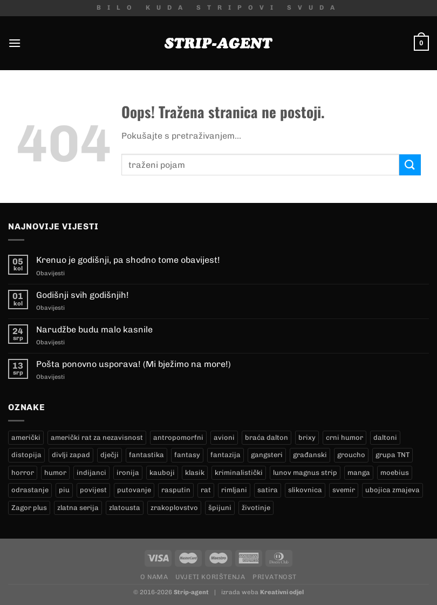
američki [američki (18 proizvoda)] (25, 437)
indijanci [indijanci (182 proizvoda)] (91, 472)
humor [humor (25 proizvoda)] (55, 472)
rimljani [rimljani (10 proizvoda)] (234, 490)
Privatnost (274, 577)
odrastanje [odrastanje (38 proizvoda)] (30, 490)
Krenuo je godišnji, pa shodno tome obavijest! (128, 260)
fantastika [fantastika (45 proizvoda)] (146, 455)
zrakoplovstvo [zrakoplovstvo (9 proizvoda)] (174, 508)
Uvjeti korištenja (210, 577)
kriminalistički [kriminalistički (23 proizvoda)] (239, 472)
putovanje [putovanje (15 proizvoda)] (134, 490)
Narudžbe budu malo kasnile (94, 329)
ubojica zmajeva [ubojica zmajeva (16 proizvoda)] (392, 490)
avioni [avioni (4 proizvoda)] (224, 437)
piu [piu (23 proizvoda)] (64, 490)
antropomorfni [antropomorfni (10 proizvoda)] (178, 437)
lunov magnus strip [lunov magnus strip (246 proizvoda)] (305, 472)
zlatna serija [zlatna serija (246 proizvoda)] (78, 508)
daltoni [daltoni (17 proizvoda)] (385, 437)
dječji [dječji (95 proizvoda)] (109, 455)
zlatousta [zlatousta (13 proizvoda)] (124, 508)
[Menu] (14, 43)
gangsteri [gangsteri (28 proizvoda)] (267, 455)
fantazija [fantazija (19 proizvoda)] (225, 455)
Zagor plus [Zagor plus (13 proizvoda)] (29, 508)
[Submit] (410, 164)
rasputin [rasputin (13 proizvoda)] (175, 490)
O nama (154, 577)
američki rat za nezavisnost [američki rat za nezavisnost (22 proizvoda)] (97, 437)
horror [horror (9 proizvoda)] (22, 472)
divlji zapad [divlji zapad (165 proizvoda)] (71, 455)
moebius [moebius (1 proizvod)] (394, 472)
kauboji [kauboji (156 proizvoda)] (162, 472)
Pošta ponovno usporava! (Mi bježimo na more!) (133, 364)
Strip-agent (191, 592)
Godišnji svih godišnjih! (82, 295)
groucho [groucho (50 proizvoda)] (351, 455)
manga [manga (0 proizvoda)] (358, 472)
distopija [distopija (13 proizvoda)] (26, 455)
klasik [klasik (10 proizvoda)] (194, 472)
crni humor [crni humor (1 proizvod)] (344, 437)
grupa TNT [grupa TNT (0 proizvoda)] (392, 455)
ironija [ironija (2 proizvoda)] (128, 472)
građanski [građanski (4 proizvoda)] (310, 455)
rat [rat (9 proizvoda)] (206, 490)
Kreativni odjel (282, 592)
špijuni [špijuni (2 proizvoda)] (219, 508)
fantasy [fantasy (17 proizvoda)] (187, 455)
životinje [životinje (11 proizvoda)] (256, 508)
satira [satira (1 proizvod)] (267, 490)
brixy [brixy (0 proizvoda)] (307, 437)
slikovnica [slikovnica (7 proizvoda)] (305, 490)
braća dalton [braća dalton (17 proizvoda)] (266, 437)
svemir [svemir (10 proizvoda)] (343, 490)
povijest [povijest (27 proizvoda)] (93, 490)
